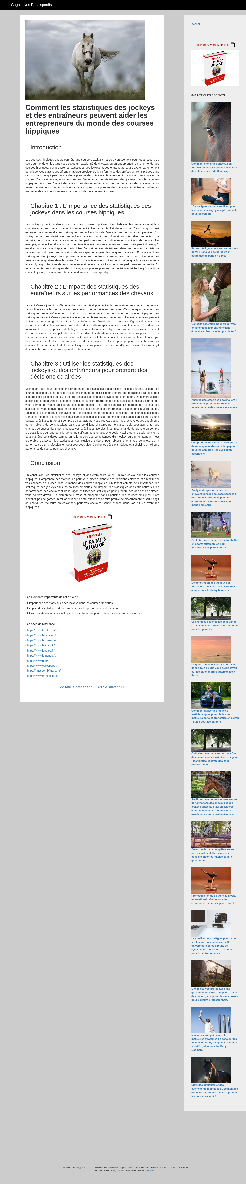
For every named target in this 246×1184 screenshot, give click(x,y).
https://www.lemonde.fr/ (41, 655)
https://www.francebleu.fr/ (43, 675)
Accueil (195, 23)
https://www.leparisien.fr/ (42, 635)
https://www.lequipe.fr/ (41, 650)
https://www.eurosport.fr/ (42, 665)
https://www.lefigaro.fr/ (41, 645)
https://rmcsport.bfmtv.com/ (44, 670)
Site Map (150, 1170)
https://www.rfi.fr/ (37, 660)
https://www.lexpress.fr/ (41, 640)
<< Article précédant (76, 687)
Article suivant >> (111, 687)
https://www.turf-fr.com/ (41, 630)
